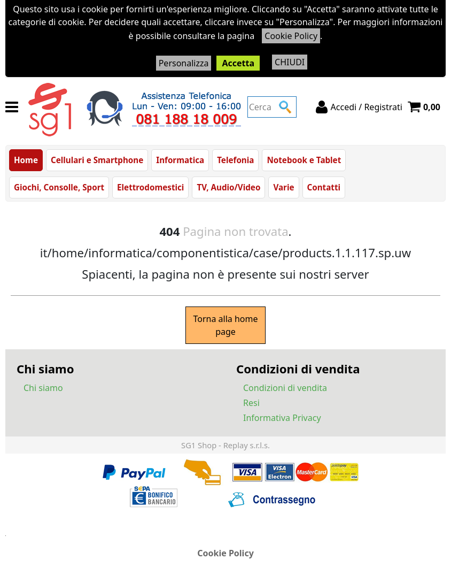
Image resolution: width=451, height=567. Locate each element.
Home (26, 160)
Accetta (238, 63)
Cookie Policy (291, 36)
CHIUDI (290, 62)
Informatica (180, 160)
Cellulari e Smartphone (97, 160)
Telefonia (235, 160)
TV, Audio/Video (228, 187)
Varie (283, 187)
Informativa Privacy (282, 418)
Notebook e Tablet (304, 160)
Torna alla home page (225, 325)
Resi (251, 403)
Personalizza (184, 63)
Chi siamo (43, 388)
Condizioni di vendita (285, 388)
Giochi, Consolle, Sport (59, 187)
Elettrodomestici (150, 187)
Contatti (324, 187)
